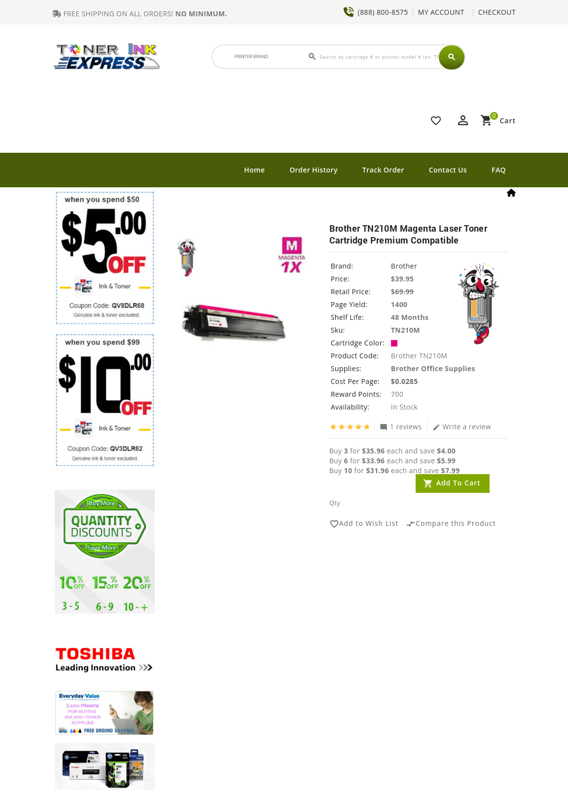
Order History (313, 169)
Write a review (462, 426)
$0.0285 (404, 381)
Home (254, 169)
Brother (404, 266)
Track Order (383, 169)
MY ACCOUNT (441, 12)
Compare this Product (451, 524)
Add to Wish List (364, 524)
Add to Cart (458, 482)
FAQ (499, 169)
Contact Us (448, 169)
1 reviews (401, 426)
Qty (334, 502)
